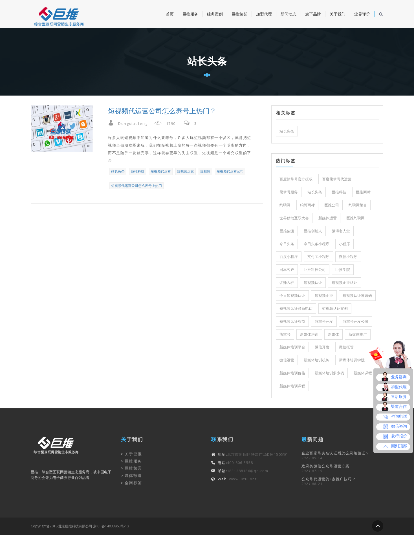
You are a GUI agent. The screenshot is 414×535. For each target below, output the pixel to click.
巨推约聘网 (355, 218)
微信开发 (322, 347)
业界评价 (362, 14)
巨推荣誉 (239, 14)
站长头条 (118, 171)
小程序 (344, 244)
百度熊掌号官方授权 (295, 179)
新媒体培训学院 (352, 360)
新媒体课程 (363, 373)
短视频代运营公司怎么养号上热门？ (162, 111)
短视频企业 (324, 295)
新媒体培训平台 (292, 347)
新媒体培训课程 (292, 386)
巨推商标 (363, 192)
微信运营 (286, 360)
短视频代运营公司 (230, 171)
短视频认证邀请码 (357, 295)
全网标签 (133, 483)
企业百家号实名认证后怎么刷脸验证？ (335, 453)
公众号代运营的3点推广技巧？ (328, 478)
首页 (170, 14)
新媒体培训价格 (292, 373)
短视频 (205, 171)
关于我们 (337, 14)
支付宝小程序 (318, 257)
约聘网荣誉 (358, 205)
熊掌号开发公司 (355, 321)
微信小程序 (348, 257)
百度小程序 (288, 257)
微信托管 (346, 347)
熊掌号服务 (288, 192)
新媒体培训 (309, 334)
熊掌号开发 (324, 321)
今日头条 (286, 244)
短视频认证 (313, 282)
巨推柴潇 (286, 231)
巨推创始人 (313, 231)
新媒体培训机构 (316, 360)
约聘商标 (307, 205)
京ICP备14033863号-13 (111, 526)
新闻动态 (288, 14)
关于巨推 (133, 454)
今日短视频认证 (292, 295)
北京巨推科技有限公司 (75, 526)
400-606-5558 (240, 462)
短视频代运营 (161, 171)
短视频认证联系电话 (295, 308)
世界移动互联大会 (294, 218)
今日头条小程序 (316, 244)
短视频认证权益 (292, 321)
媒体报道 (133, 475)
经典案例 (215, 14)
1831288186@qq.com (247, 470)
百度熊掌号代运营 (336, 179)
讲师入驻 (286, 282)
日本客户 (286, 270)
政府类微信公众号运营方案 (325, 465)
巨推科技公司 (315, 270)
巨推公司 (331, 205)
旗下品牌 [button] (313, 14)
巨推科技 (137, 171)
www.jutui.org (242, 478)
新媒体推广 (358, 334)
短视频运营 (185, 171)
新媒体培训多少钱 (329, 373)
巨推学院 (342, 270)
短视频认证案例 (335, 308)
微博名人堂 (341, 231)
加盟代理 (264, 14)
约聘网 (284, 205)
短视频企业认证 (344, 282)
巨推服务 (190, 14)
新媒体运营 (327, 218)
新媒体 (333, 334)
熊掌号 (284, 334)
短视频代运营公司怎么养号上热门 (136, 185)
